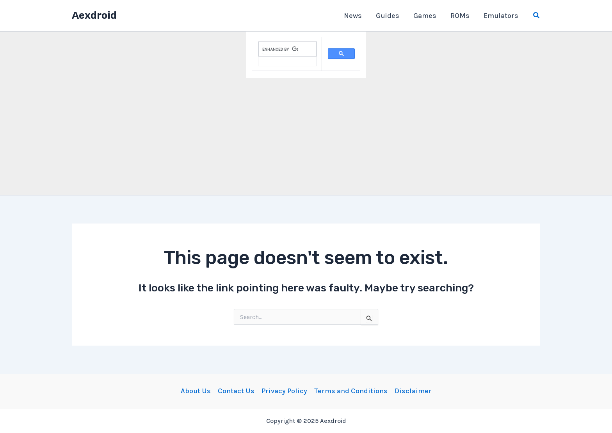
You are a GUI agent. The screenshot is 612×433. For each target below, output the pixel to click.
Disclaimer (413, 391)
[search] (280, 49)
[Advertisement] (306, 136)
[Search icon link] (536, 16)
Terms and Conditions (351, 391)
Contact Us (236, 391)
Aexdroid (94, 15)
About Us (196, 391)
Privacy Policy (284, 391)
